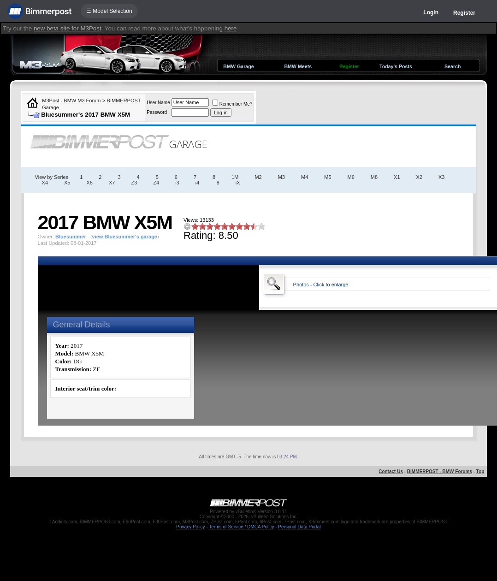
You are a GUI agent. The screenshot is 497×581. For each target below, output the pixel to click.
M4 (304, 177)
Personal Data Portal (299, 526)
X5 (67, 182)
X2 (419, 177)
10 (261, 226)
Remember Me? (232, 104)
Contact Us (391, 471)
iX (238, 182)
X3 (441, 177)
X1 (397, 177)
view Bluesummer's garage (124, 236)
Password (157, 112)
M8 (374, 177)
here (231, 28)
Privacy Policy (190, 526)
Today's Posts (395, 66)
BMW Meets (298, 66)
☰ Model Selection (109, 11)
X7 (112, 182)
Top (480, 471)
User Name (158, 102)
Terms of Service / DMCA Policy (241, 526)
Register (464, 13)
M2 (257, 177)
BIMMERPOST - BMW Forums (439, 471)
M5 (327, 177)
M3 (281, 177)
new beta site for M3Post (67, 28)
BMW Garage (238, 66)
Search (452, 66)
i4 (197, 182)
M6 (351, 177)
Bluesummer (70, 236)
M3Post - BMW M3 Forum (71, 100)
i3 (177, 182)
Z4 (156, 182)
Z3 (134, 182)
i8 (217, 182)
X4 (45, 182)
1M (234, 177)
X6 (90, 182)
